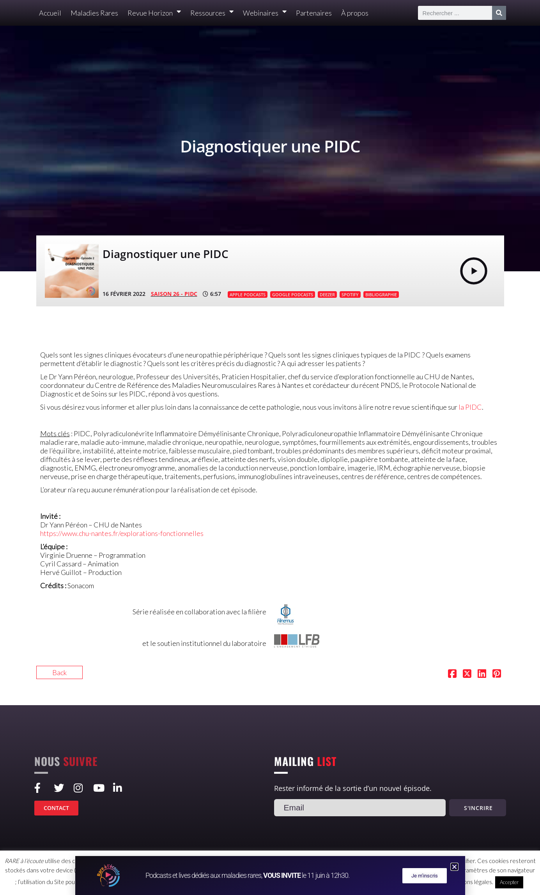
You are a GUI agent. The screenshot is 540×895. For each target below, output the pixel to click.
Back (59, 672)
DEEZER (327, 294)
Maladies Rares (94, 13)
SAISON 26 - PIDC (174, 293)
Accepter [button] (509, 882)
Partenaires (314, 13)
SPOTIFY (350, 294)
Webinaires (265, 13)
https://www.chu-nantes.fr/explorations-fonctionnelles (122, 533)
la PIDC (470, 407)
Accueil (50, 13)
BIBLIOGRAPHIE (381, 294)
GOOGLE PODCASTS (292, 294)
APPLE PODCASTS (248, 294)
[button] (454, 867)
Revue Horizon (154, 13)
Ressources (212, 13)
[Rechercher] (499, 13)
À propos (354, 13)
